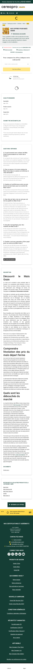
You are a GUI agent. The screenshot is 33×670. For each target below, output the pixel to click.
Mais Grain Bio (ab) (7, 511)
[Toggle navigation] (3, 13)
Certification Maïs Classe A (16, 653)
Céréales (19, 17)
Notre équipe (16, 602)
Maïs (24, 17)
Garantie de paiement (16, 656)
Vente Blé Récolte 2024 (16, 622)
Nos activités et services (16, 608)
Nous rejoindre (16, 611)
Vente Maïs (16, 589)
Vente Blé (16, 592)
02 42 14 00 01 (26, 2)
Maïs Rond (5, 509)
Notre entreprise (16, 605)
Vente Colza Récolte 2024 (16, 626)
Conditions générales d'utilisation (16, 635)
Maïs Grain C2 (6, 517)
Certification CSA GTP (16, 649)
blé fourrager (17, 426)
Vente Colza (16, 585)
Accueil (4, 17)
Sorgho (5, 515)
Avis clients (16, 659)
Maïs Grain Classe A (8, 513)
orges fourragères (20, 476)
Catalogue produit (11, 17)
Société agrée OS (16, 646)
